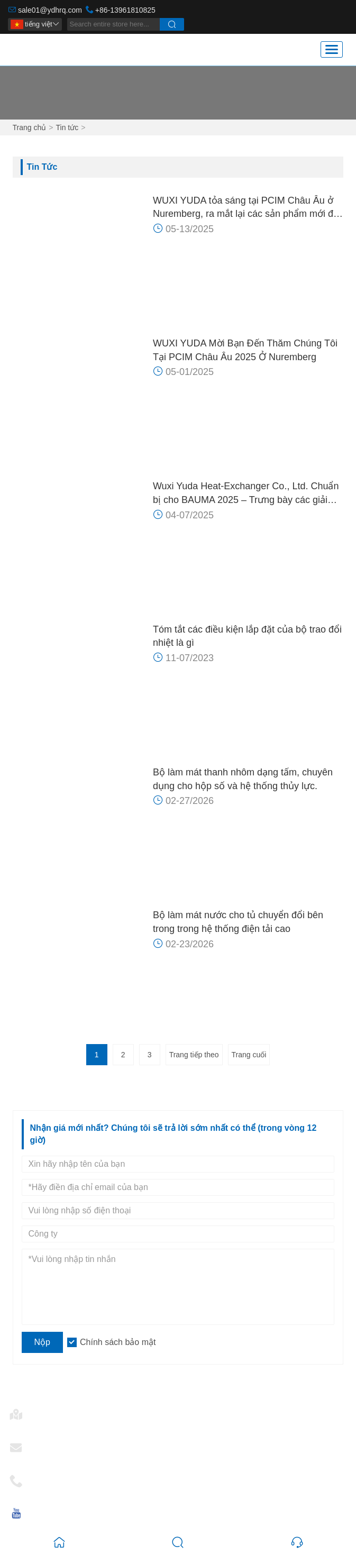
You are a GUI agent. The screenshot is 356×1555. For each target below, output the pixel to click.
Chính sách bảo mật (118, 1342)
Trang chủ (30, 127)
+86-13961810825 (125, 10)
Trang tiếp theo (194, 1054)
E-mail (45, 1444)
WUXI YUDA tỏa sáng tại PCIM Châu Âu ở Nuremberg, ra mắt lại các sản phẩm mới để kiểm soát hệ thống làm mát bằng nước (246, 208)
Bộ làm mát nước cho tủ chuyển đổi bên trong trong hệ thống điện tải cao (238, 922)
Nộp (42, 1342)
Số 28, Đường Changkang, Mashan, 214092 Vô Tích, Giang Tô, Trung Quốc (177, 1423)
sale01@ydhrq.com (50, 10)
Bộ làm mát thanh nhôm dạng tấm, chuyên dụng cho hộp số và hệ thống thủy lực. (243, 779)
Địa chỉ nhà (54, 1410)
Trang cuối (249, 1054)
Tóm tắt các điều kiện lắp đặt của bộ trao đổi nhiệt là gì (247, 636)
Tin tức (67, 127)
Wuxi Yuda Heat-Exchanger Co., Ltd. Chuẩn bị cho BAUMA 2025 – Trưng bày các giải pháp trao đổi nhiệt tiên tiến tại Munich (246, 494)
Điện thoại (52, 1477)
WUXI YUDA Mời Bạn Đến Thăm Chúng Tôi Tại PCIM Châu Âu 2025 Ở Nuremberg (245, 350)
